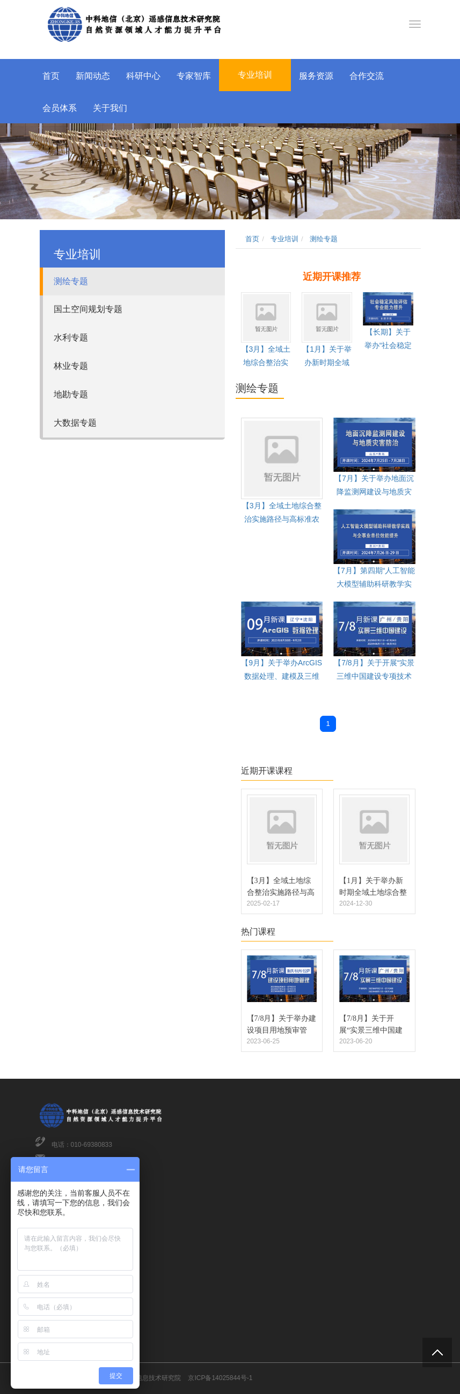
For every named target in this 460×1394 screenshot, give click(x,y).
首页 (51, 75)
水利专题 (71, 337)
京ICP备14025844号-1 (220, 1378)
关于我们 (110, 108)
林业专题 (71, 365)
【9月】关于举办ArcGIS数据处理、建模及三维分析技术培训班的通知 (281, 676)
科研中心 (143, 75)
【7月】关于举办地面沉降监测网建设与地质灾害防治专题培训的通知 (374, 491)
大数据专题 (75, 422)
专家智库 (194, 75)
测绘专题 (71, 281)
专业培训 (255, 74)
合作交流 (366, 75)
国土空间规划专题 (88, 309)
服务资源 (316, 75)
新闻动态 (93, 75)
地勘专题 (71, 394)
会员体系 (59, 108)
